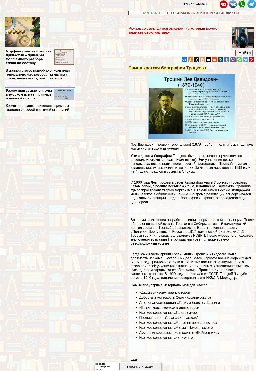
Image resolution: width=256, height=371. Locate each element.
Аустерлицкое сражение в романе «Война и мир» (179, 332)
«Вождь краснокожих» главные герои (169, 307)
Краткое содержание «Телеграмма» (168, 312)
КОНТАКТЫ (153, 13)
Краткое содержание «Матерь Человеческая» (176, 327)
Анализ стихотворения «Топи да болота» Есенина (179, 302)
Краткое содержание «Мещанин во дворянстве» (178, 322)
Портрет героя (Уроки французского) (168, 317)
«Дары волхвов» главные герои (164, 292)
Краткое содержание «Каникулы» (166, 337)
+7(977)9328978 (195, 4)
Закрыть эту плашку (140, 366)
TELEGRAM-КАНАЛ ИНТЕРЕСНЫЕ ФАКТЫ (202, 13)
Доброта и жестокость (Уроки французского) (175, 297)
